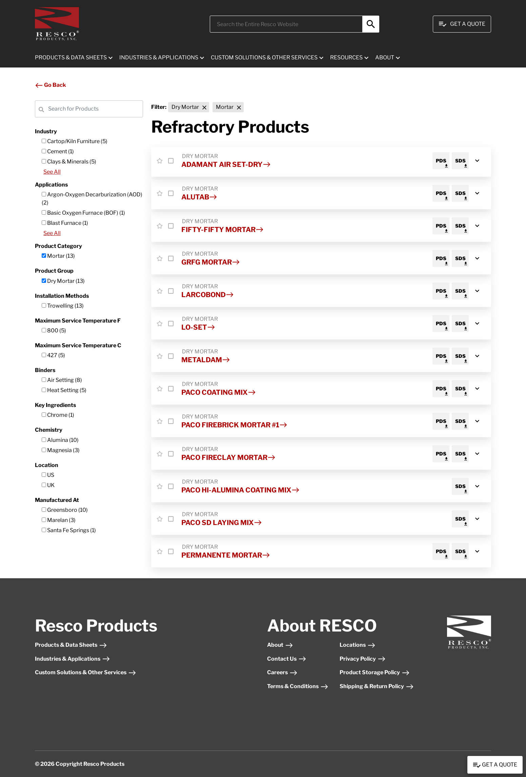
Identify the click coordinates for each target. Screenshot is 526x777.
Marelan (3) (59, 520)
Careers (282, 672)
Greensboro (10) (65, 510)
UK (48, 485)
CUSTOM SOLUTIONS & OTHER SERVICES (264, 57)
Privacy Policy (363, 659)
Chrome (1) (58, 415)
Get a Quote (495, 765)
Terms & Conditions (297, 686)
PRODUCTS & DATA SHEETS (71, 57)
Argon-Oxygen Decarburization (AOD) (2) (92, 198)
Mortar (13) (58, 256)
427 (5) (53, 355)
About (280, 645)
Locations (358, 645)
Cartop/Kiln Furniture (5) (74, 141)
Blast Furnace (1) (65, 223)
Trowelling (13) (63, 306)
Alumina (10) (60, 440)
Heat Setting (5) (64, 390)
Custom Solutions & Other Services (85, 672)
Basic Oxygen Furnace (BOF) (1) (83, 213)
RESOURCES (346, 57)
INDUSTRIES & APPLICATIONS (158, 57)
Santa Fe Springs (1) (69, 530)
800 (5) (54, 330)
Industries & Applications (72, 659)
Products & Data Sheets (71, 645)
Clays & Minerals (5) (69, 161)
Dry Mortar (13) (63, 281)
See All (52, 172)
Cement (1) (58, 151)
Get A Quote (462, 24)
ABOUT (384, 57)
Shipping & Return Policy (377, 686)
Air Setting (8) (62, 380)
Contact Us (286, 659)
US (48, 475)
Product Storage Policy (375, 672)
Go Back (50, 85)
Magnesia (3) (61, 450)
